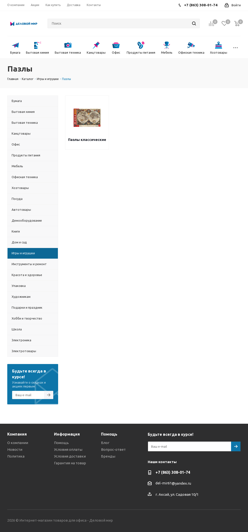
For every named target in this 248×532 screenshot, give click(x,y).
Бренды (108, 456)
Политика (15, 456)
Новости (14, 449)
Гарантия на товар (70, 463)
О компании (17, 443)
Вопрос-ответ (113, 449)
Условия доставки (70, 456)
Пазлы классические (87, 140)
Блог (105, 443)
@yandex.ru (181, 483)
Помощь (61, 443)
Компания (17, 434)
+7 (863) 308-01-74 (172, 472)
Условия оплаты (68, 449)
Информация (67, 434)
